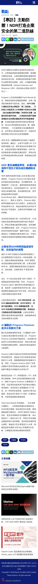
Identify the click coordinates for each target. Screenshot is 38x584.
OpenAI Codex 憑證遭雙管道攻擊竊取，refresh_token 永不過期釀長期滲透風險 (17, 553)
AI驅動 (13, 440)
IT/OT (5, 444)
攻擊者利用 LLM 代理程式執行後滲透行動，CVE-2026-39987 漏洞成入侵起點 (17, 520)
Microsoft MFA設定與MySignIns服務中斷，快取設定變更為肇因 (18, 487)
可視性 (23, 440)
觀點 (16, 15)
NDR (5, 440)
